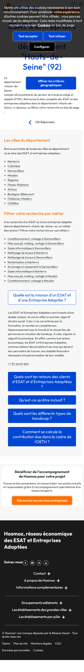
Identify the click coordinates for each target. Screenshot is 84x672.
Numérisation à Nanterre (23, 262)
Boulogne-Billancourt (21, 194)
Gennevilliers (16, 171)
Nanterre (13, 161)
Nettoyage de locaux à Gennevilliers (30, 257)
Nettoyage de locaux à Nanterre (28, 253)
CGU (58, 643)
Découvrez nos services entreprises (42, 500)
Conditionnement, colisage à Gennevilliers (34, 239)
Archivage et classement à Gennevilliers (33, 267)
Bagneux (13, 180)
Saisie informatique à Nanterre (27, 271)
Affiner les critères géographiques (51, 83)
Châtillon (13, 203)
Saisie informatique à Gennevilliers (29, 248)
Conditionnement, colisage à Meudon (31, 281)
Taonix (6, 643)
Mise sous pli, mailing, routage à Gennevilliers (36, 243)
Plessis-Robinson (18, 185)
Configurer (42, 47)
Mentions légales (41, 643)
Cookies (44, 25)
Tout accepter (28, 36)
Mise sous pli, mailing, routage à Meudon (33, 276)
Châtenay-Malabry (20, 199)
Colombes (14, 166)
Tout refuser (57, 36)
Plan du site (20, 643)
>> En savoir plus (18, 364)
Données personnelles (16, 650)
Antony (12, 189)
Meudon (13, 175)
